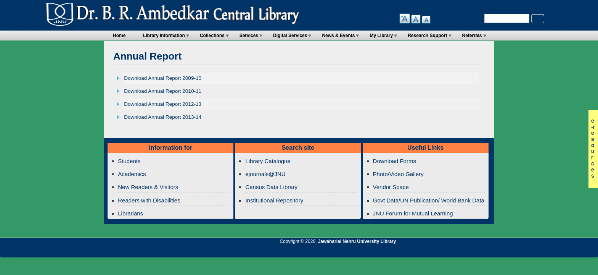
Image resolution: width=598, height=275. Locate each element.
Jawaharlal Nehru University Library (357, 241)
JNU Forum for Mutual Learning (413, 213)
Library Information (164, 35)
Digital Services (290, 35)
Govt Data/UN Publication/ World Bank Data (428, 200)
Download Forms (394, 161)
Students (129, 161)
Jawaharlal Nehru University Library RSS (504, 251)
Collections (212, 35)
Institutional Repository (274, 200)
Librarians (130, 213)
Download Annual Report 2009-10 (162, 78)
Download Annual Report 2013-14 (162, 117)
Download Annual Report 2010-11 (162, 91)
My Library (381, 35)
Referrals (472, 35)
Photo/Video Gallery (398, 174)
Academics (132, 174)
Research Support (427, 35)
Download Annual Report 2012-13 (162, 104)
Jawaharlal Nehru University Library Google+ (530, 251)
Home (119, 35)
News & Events (338, 35)
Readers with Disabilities (149, 200)
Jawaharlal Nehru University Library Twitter (543, 251)
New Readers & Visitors (148, 187)
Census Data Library (271, 187)
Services (249, 35)
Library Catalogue (267, 161)
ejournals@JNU (265, 174)
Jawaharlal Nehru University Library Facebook (556, 251)
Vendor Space (391, 187)
